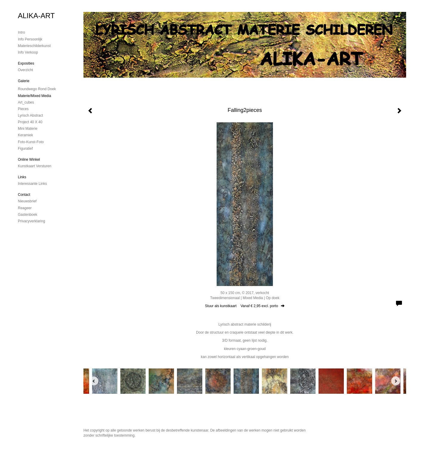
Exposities (26, 63)
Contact (24, 195)
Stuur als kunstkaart (245, 306)
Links (22, 177)
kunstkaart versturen (34, 166)
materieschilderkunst (34, 46)
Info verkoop (28, 52)
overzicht (25, 70)
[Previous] (93, 380)
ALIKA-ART (36, 16)
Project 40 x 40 (30, 122)
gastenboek (27, 214)
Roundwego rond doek (37, 89)
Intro (21, 32)
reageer (25, 208)
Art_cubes (26, 102)
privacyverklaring (31, 221)
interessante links (32, 184)
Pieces (23, 109)
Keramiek (25, 135)
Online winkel (29, 159)
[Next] (395, 380)
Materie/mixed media (34, 96)
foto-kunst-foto (31, 142)
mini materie (27, 128)
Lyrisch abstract (30, 115)
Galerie (23, 81)
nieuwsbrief (27, 201)
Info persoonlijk (30, 39)
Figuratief (25, 148)
